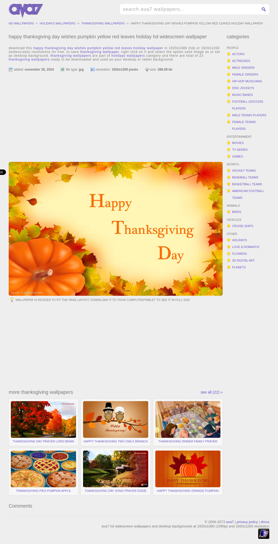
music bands (242, 94)
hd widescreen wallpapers (26, 11)
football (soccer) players (247, 105)
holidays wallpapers (57, 23)
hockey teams (244, 170)
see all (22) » (212, 392)
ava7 (230, 522)
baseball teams (245, 177)
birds (236, 211)
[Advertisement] (116, 114)
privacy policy (247, 522)
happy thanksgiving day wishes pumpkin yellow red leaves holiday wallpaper (197, 23)
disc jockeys (243, 88)
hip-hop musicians (247, 81)
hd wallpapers (21, 23)
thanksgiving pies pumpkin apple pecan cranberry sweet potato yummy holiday (43, 473)
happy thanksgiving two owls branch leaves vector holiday (115, 423)
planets (239, 267)
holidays (239, 240)
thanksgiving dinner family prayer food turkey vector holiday (187, 423)
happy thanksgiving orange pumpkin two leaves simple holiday (187, 473)
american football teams (248, 194)
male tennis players (249, 115)
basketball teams (247, 184)
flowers (239, 253)
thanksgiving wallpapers (103, 23)
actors (238, 54)
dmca (265, 522)
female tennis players (244, 125)
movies (238, 142)
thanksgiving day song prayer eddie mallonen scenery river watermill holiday (115, 473)
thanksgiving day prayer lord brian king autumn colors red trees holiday (43, 423)
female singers (245, 74)
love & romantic (246, 247)
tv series (240, 149)
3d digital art (243, 260)
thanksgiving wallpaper (99, 52)
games (237, 156)
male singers (243, 67)
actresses (241, 60)
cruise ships (242, 226)
